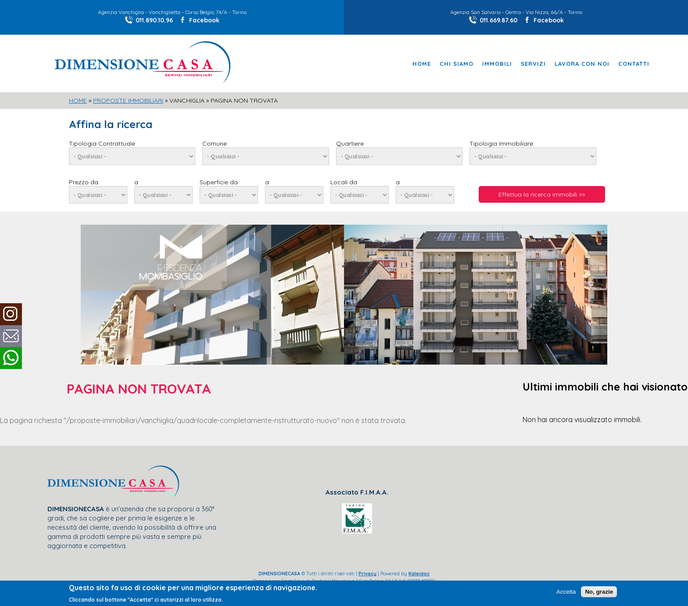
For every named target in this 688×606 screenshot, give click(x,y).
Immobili (497, 64)
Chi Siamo (456, 64)
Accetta (566, 592)
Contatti (633, 64)
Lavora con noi (582, 64)
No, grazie (599, 592)
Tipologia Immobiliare (501, 143)
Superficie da (219, 182)
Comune (214, 143)
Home (421, 64)
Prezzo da (83, 182)
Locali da (343, 182)
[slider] (344, 229)
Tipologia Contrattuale (102, 143)
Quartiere (350, 143)
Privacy (367, 573)
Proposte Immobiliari (128, 100)
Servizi (533, 64)
